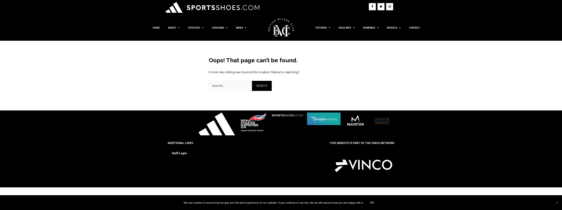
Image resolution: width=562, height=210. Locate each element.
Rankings (371, 27)
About (174, 27)
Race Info (347, 27)
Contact (414, 27)
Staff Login (179, 153)
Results (394, 27)
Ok (372, 202)
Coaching (220, 27)
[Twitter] (380, 6)
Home (156, 27)
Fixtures (322, 27)
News (241, 27)
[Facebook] (372, 6)
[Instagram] (389, 6)
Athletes (195, 27)
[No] (557, 203)
